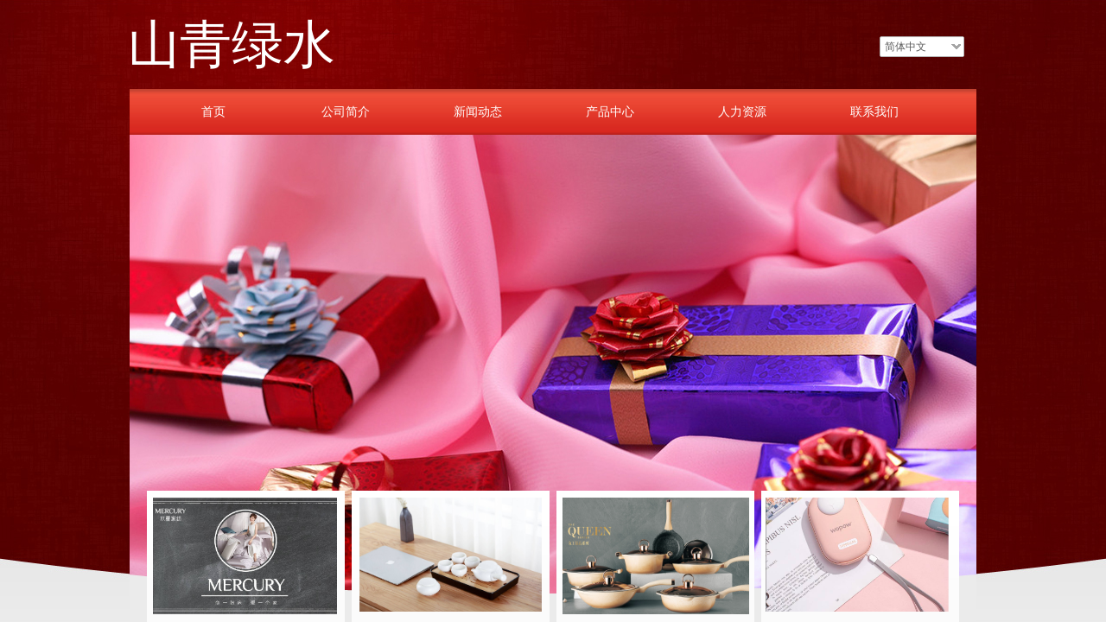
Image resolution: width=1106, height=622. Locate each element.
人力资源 (742, 111)
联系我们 (874, 111)
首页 (213, 111)
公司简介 (345, 111)
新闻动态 (478, 111)
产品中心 (610, 111)
